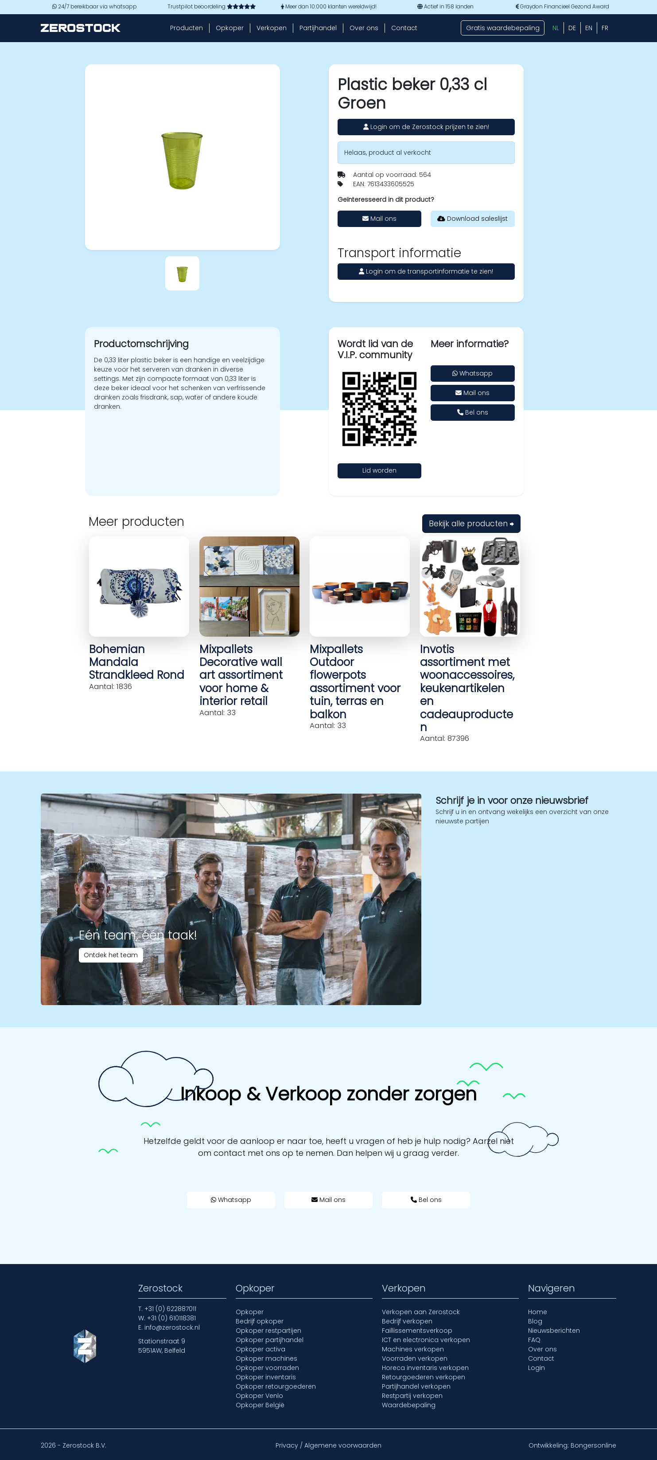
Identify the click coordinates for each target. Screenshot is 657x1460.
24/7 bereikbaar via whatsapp (94, 6)
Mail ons (379, 218)
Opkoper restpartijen (268, 1330)
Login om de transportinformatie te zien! (426, 271)
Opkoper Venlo (259, 1395)
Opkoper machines (266, 1358)
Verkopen (272, 27)
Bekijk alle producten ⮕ (471, 523)
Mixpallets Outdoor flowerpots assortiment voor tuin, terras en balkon (355, 682)
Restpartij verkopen (412, 1395)
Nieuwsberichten (554, 1330)
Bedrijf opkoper (260, 1321)
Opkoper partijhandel (269, 1339)
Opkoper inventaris (266, 1377)
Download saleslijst (472, 218)
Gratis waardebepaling (503, 27)
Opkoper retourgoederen (276, 1386)
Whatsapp (472, 373)
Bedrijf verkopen (407, 1321)
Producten (186, 27)
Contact (404, 27)
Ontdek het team (111, 955)
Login (536, 1367)
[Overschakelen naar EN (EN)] (589, 28)
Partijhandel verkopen (416, 1386)
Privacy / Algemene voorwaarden (328, 1445)
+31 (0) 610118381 (171, 1318)
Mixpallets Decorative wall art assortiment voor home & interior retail (241, 675)
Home (537, 1311)
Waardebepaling (408, 1405)
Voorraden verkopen (414, 1358)
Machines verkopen (413, 1349)
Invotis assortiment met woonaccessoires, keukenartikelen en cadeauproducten (467, 688)
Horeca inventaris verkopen (425, 1367)
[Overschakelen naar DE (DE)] (572, 28)
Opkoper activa (260, 1349)
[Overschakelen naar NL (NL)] (556, 28)
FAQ (534, 1339)
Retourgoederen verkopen (423, 1377)
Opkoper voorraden (267, 1367)
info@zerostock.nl (172, 1327)
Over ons (364, 27)
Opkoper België (260, 1405)
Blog (535, 1321)
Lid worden (379, 470)
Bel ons (472, 412)
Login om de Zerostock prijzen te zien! (426, 126)
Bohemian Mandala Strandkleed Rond (136, 662)
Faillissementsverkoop (417, 1330)
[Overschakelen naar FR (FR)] (605, 28)
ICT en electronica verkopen (426, 1339)
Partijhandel (318, 27)
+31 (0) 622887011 (170, 1308)
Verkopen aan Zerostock (421, 1311)
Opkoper (230, 27)
